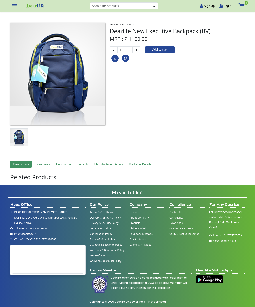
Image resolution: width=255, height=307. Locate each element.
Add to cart (159, 49)
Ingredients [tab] (42, 164)
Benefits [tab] (82, 164)
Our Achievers (138, 239)
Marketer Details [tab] (140, 164)
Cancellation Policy (101, 233)
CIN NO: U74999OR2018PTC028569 (35, 239)
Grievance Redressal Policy (105, 261)
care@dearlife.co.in (224, 240)
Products (135, 223)
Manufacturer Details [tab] (108, 164)
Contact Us (175, 212)
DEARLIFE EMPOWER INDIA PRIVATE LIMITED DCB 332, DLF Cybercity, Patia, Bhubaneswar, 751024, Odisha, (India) (45, 217)
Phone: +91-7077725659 (227, 235)
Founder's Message (141, 233)
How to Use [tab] (64, 164)
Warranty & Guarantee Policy (107, 250)
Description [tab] (21, 164)
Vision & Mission (139, 228)
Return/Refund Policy (102, 239)
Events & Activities (140, 244)
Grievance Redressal (181, 228)
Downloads (176, 223)
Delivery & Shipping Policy (105, 217)
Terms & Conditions (101, 212)
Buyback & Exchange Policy (106, 244)
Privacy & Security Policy (104, 223)
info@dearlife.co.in (25, 233)
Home (133, 212)
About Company (139, 217)
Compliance (176, 217)
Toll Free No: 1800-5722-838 (30, 228)
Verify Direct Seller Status (184, 233)
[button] (14, 5)
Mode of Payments (101, 255)
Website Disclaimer (101, 228)
